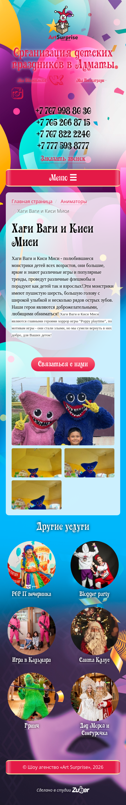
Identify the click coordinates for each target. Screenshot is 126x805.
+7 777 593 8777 (63, 146)
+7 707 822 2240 (63, 134)
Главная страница (32, 201)
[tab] (63, 178)
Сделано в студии (63, 790)
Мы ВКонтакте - (41, 80)
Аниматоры (74, 201)
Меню (63, 178)
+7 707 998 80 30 (63, 111)
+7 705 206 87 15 (63, 122)
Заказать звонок (63, 158)
